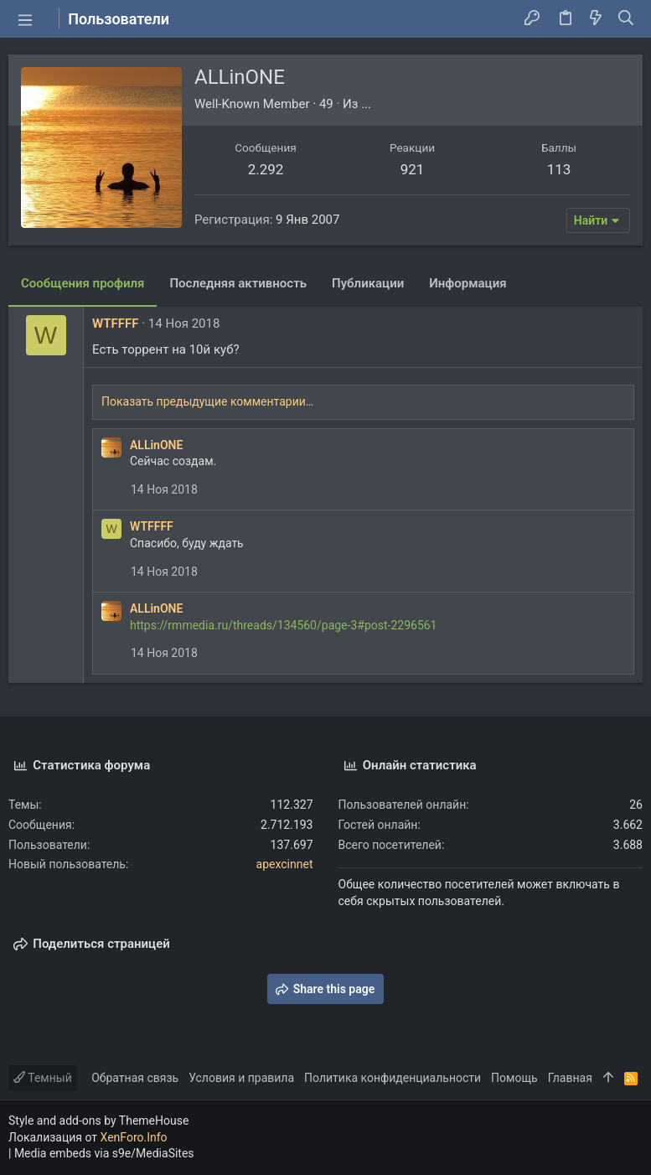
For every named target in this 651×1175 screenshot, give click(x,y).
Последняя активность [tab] (238, 283)
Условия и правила (241, 1077)
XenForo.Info (134, 1137)
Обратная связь (134, 1077)
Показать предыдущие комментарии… (207, 401)
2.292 (266, 169)
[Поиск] (626, 19)
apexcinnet (284, 864)
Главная (570, 1077)
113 (559, 169)
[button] (25, 19)
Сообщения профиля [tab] (82, 283)
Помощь (514, 1077)
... (366, 103)
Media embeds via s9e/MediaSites (104, 1153)
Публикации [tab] (368, 283)
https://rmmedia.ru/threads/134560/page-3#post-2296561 (283, 625)
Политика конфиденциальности (392, 1077)
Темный (42, 1077)
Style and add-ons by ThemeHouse (98, 1120)
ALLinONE (156, 445)
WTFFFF (115, 323)
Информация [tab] (467, 283)
